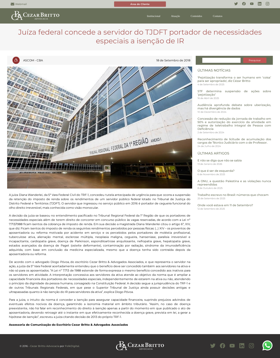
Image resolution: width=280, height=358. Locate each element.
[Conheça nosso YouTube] (250, 5)
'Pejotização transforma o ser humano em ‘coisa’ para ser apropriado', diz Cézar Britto (234, 79)
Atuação (175, 16)
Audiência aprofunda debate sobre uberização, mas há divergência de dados (234, 106)
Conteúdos (196, 16)
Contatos (217, 16)
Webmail (19, 4)
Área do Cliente (139, 4)
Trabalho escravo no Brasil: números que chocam (233, 195)
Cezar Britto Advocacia (44, 346)
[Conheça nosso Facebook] (242, 5)
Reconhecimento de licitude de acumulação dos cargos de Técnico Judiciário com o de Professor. (234, 141)
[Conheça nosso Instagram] (265, 5)
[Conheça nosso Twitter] (234, 5)
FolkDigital (72, 346)
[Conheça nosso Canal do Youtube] (230, 347)
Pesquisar (255, 60)
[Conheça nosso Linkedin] (257, 5)
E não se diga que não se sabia (220, 160)
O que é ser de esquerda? (216, 170)
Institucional (153, 16)
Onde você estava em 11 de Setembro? (225, 205)
